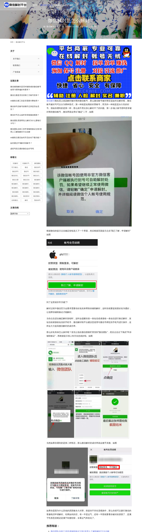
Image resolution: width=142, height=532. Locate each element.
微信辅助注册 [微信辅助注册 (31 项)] (27, 192)
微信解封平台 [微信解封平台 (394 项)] (38, 184)
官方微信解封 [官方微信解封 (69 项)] (16, 167)
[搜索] (122, 5)
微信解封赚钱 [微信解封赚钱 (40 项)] (27, 188)
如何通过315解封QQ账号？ (21, 143)
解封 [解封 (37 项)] (26, 200)
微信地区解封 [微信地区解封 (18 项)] (38, 171)
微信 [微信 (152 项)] (26, 167)
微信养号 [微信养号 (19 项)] (15, 171)
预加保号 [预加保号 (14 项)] (37, 200)
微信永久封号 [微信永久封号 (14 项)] (38, 176)
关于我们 (70, 5)
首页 (36, 5)
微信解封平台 (47, 5)
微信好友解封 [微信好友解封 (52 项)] (16, 176)
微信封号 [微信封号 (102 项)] (26, 176)
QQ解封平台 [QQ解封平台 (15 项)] (26, 163)
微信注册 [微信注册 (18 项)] (15, 180)
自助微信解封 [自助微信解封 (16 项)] (16, 200)
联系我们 (16, 65)
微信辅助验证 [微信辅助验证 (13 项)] (16, 196)
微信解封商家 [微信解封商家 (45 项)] (27, 184)
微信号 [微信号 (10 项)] (26, 171)
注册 (136, 5)
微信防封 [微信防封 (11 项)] (26, 196)
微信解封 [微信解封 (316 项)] (37, 180)
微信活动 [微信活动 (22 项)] (26, 180)
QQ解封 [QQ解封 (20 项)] (15, 163)
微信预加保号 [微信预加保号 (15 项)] (38, 196)
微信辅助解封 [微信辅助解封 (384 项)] (38, 192)
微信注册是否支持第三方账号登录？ (24, 95)
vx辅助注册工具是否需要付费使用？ (24, 101)
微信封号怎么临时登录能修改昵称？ (24, 115)
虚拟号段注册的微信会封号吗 (22, 149)
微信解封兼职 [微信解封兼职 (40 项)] (16, 184)
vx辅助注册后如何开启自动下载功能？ (25, 137)
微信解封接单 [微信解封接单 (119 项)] (16, 188)
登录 (130, 5)
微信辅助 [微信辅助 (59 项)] (15, 192)
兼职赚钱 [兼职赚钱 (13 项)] (37, 163)
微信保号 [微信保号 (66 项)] (37, 167)
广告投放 (16, 72)
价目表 (60, 5)
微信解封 (51, 101)
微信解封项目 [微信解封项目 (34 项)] (38, 188)
